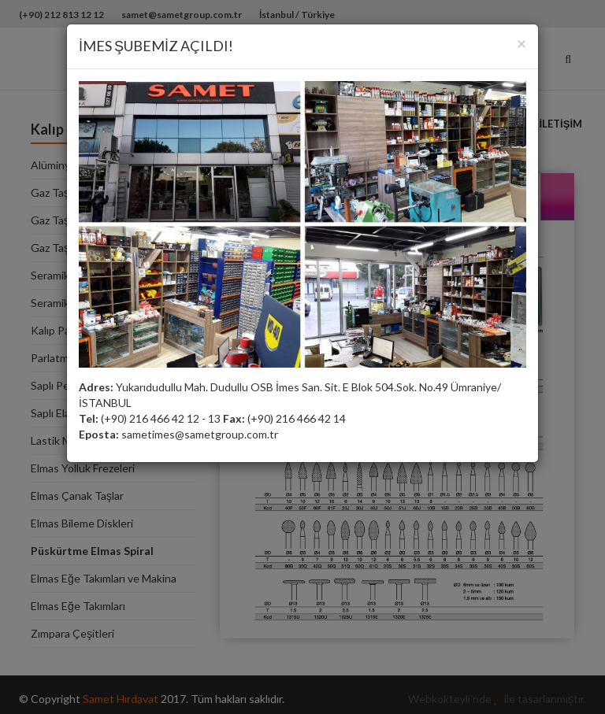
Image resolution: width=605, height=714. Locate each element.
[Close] (521, 43)
